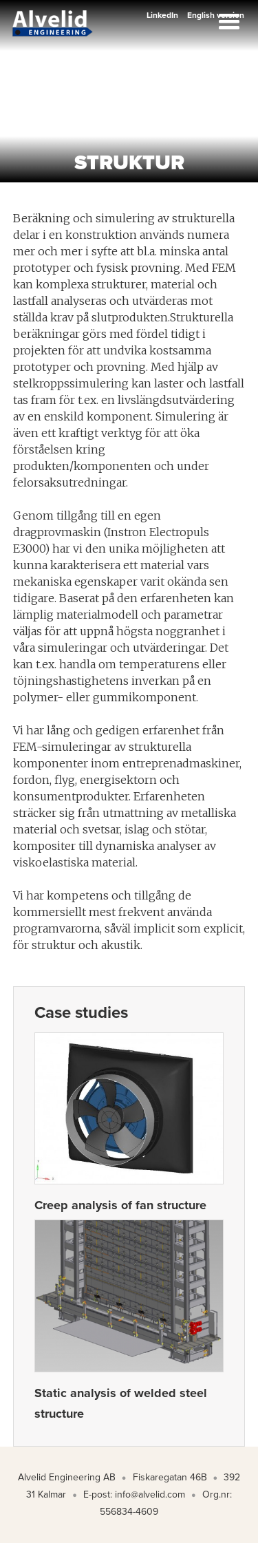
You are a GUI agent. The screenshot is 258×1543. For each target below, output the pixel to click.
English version (215, 15)
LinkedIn (162, 15)
